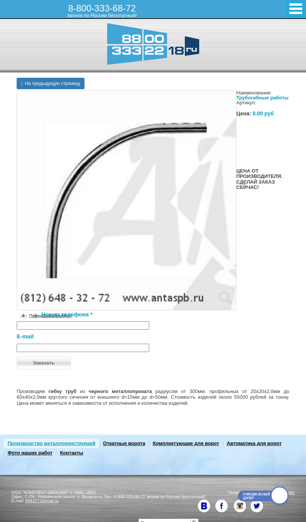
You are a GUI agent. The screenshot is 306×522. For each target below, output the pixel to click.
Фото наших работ (30, 453)
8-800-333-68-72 (102, 10)
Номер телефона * (66, 314)
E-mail (25, 336)
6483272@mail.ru (41, 500)
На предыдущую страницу (50, 83)
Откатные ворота (124, 443)
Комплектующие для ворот (186, 443)
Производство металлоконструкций (51, 443)
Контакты (71, 453)
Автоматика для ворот (254, 443)
